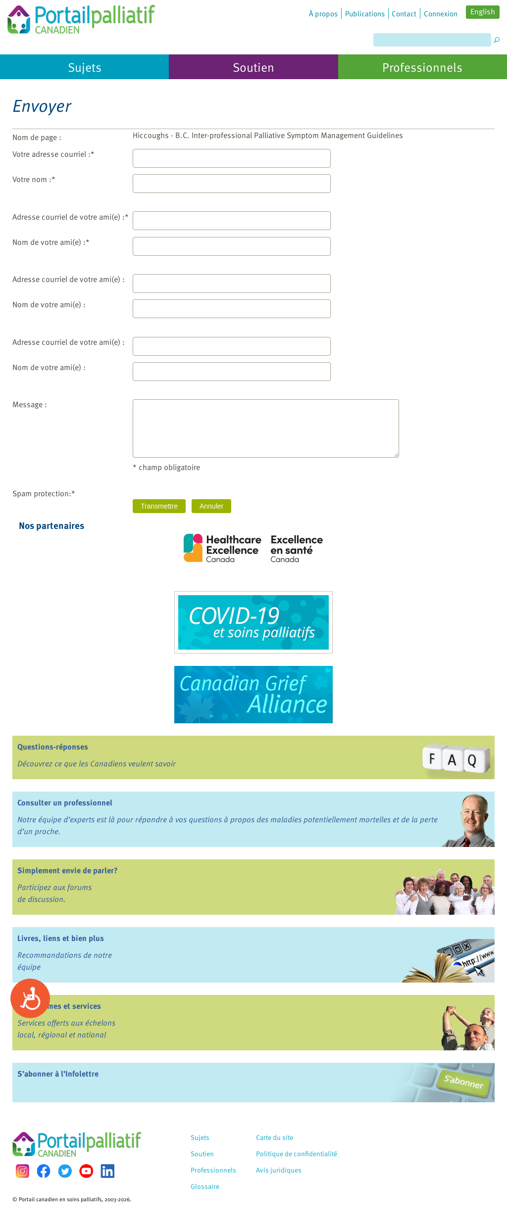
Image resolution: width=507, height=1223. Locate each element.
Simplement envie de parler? (67, 870)
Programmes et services (59, 1006)
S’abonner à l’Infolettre (58, 1074)
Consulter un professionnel (64, 802)
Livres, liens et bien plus (60, 938)
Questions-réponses (52, 747)
